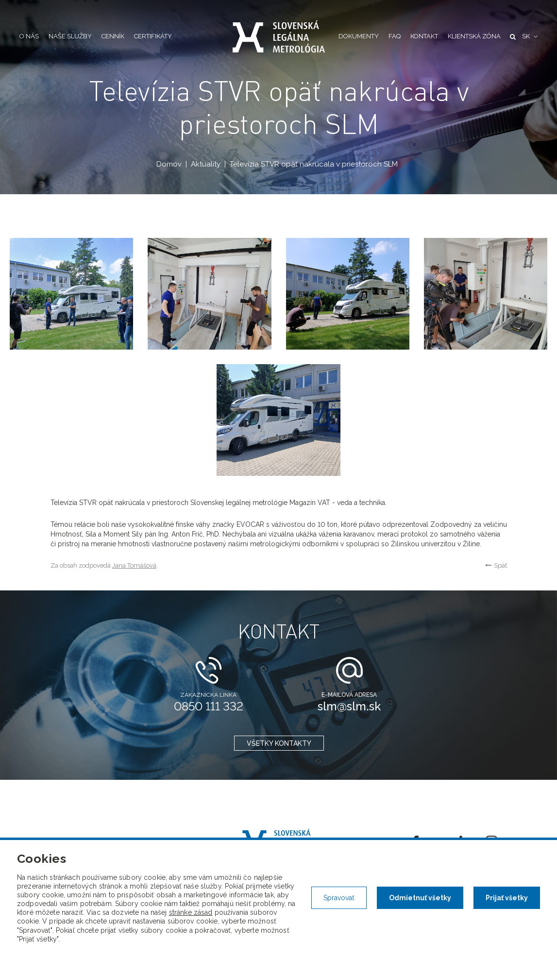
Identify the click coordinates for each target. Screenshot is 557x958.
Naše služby (70, 36)
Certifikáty (153, 36)
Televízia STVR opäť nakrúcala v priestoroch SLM (313, 164)
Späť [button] (496, 565)
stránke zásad (191, 912)
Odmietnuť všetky (420, 898)
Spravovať (338, 898)
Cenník (112, 36)
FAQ (394, 36)
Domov (168, 164)
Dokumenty (358, 36)
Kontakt (424, 36)
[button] (530, 36)
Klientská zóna (474, 36)
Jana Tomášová (134, 565)
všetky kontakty (278, 743)
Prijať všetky (507, 898)
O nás (29, 36)
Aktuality (205, 164)
